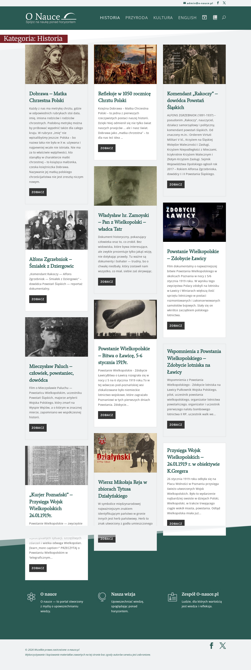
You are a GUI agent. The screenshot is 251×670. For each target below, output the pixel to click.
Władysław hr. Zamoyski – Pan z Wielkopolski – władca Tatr (123, 222)
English (187, 18)
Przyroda (136, 18)
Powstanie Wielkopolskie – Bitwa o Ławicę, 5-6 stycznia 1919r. (124, 355)
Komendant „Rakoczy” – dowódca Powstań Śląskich (192, 100)
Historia (110, 18)
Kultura (163, 18)
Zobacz (38, 192)
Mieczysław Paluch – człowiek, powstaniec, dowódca (51, 373)
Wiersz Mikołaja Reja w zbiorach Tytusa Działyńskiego (122, 489)
